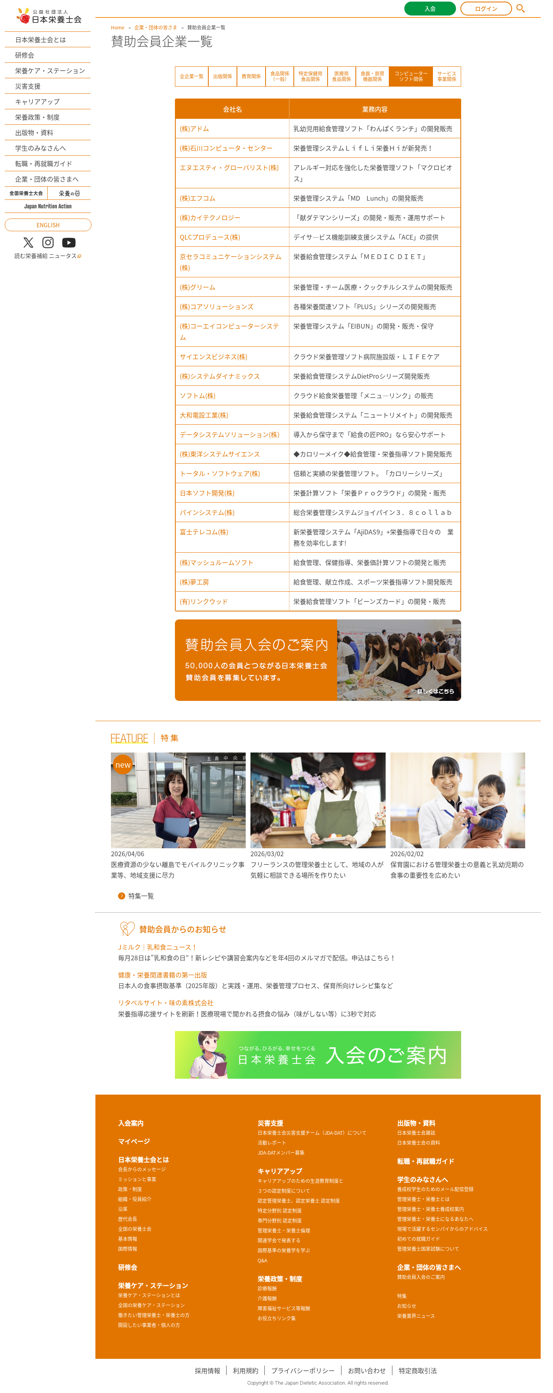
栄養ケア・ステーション (50, 70)
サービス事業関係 (446, 76)
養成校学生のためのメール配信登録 (435, 1189)
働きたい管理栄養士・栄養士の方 (154, 1315)
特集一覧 (136, 895)
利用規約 (245, 1370)
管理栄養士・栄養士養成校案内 (430, 1209)
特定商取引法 (418, 1370)
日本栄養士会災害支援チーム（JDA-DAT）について (312, 1132)
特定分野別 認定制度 (280, 1210)
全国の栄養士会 (134, 1228)
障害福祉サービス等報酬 (284, 1308)
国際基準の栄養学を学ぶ (284, 1250)
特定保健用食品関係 (310, 76)
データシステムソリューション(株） (231, 434)
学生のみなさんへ (40, 148)
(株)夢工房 (194, 581)
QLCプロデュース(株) (210, 237)
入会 (430, 8)
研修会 (24, 55)
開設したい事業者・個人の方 (149, 1325)
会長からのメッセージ (142, 1169)
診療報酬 (267, 1288)
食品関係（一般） (279, 76)
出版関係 (222, 76)
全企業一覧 (192, 76)
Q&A (262, 1260)
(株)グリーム (197, 287)
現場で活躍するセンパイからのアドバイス (442, 1228)
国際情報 (127, 1248)
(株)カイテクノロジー (210, 217)
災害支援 (28, 86)
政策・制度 (130, 1189)
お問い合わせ (367, 1370)
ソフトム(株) (197, 395)
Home (117, 27)
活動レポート (272, 1142)
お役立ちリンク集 (277, 1318)
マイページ (134, 1141)
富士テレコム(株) (204, 531)
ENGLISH (48, 225)
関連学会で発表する (279, 1240)
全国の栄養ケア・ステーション (151, 1305)
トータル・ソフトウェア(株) (220, 473)
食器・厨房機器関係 (372, 76)
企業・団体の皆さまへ (47, 179)
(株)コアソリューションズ (217, 306)
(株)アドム (194, 128)
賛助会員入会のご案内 (421, 1277)
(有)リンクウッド (204, 601)
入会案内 (131, 1123)
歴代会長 (127, 1219)
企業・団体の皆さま (155, 27)
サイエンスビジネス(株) (213, 356)
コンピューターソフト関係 (411, 76)
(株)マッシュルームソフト (217, 562)
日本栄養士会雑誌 (416, 1132)
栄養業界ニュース (416, 1315)
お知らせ (406, 1306)
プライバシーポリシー (303, 1370)
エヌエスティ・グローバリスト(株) (229, 167)
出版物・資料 (34, 132)
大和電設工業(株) (204, 415)
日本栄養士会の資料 (418, 1142)
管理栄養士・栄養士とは (423, 1199)
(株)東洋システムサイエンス (220, 454)
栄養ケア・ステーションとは (149, 1295)
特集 (402, 1296)
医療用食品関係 (341, 76)
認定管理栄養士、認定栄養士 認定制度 (299, 1200)
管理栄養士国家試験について (428, 1248)
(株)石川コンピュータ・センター (226, 148)
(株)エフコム (197, 198)
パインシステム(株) (207, 512)
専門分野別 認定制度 (280, 1220)
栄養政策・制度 (37, 117)
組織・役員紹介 (134, 1199)
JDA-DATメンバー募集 (281, 1152)
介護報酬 (267, 1298)
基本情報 (127, 1238)
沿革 (123, 1209)
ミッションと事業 (137, 1179)
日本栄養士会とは (40, 39)
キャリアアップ (37, 101)
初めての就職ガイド (418, 1238)
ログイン (486, 8)
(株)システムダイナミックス (220, 376)
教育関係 (251, 76)
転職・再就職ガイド (43, 163)
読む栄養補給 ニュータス (47, 256)
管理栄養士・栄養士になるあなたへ (435, 1219)
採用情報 (207, 1370)
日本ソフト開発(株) (207, 492)
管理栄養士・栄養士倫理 (284, 1230)
